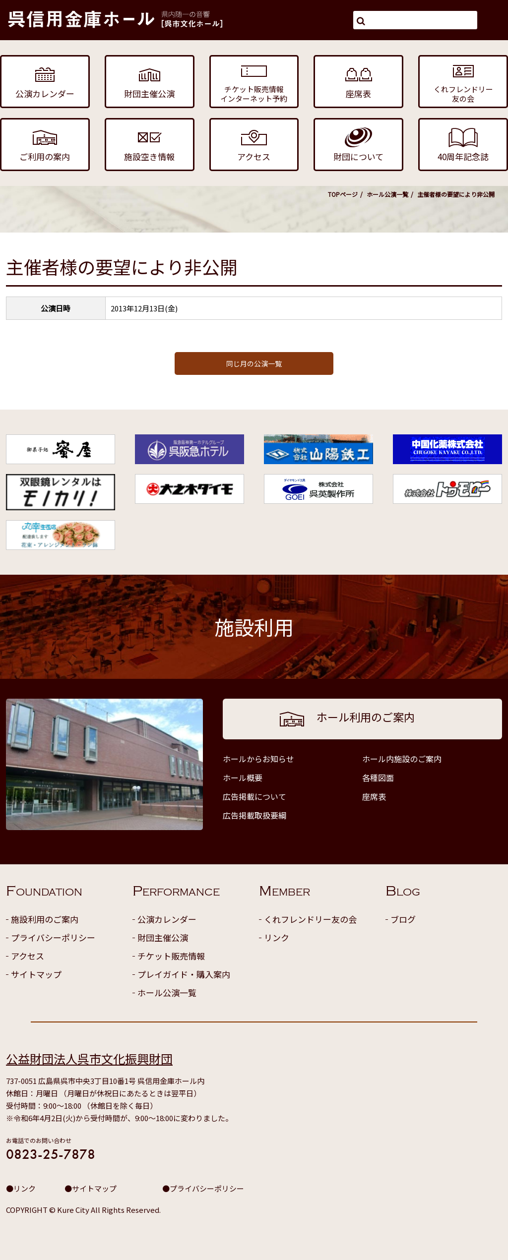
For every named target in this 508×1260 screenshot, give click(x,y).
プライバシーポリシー (53, 937)
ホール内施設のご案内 (402, 759)
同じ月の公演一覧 (254, 363)
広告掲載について (254, 796)
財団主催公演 (162, 937)
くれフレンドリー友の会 (310, 919)
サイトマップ (36, 974)
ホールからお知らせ (258, 759)
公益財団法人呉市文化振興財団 (89, 1058)
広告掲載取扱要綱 (254, 815)
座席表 (374, 796)
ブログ (403, 919)
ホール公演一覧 (387, 194)
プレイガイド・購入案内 (183, 974)
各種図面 (378, 777)
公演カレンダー (166, 919)
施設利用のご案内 (44, 919)
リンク (276, 937)
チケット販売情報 (171, 956)
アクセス (27, 956)
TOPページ (343, 194)
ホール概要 (242, 777)
